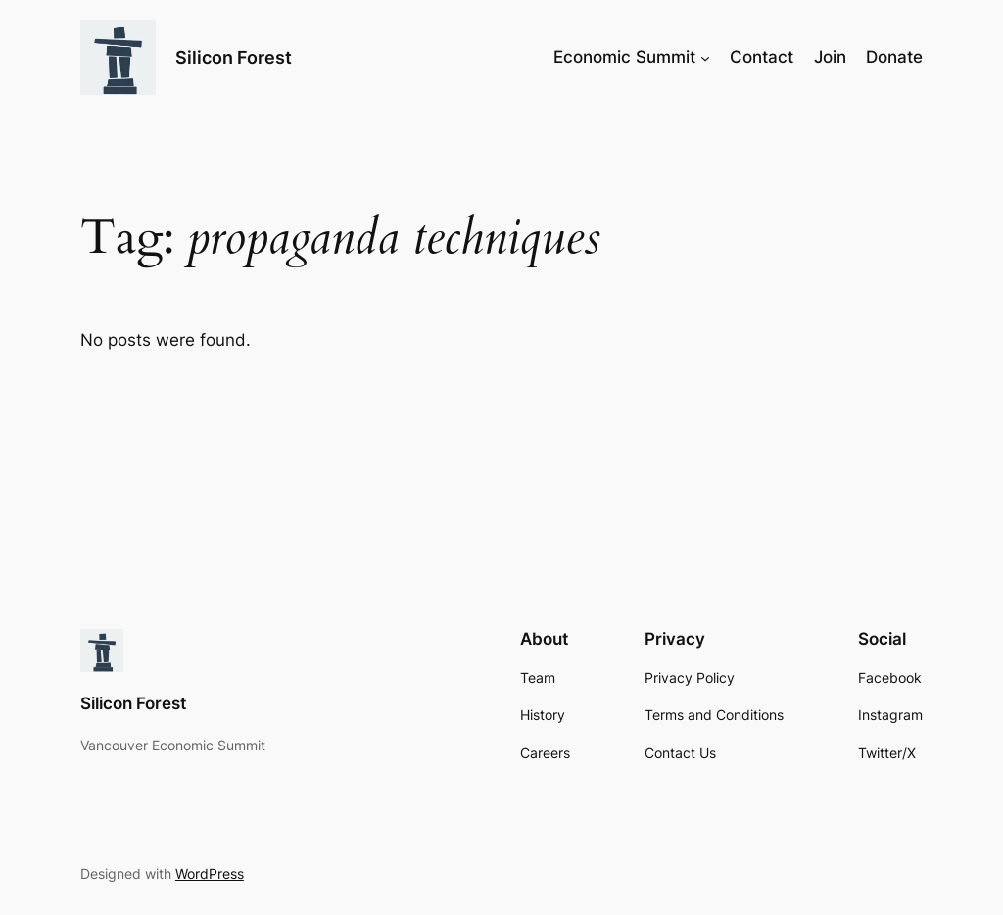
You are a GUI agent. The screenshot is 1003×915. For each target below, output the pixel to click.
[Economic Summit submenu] (705, 57)
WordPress (209, 873)
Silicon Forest (233, 57)
